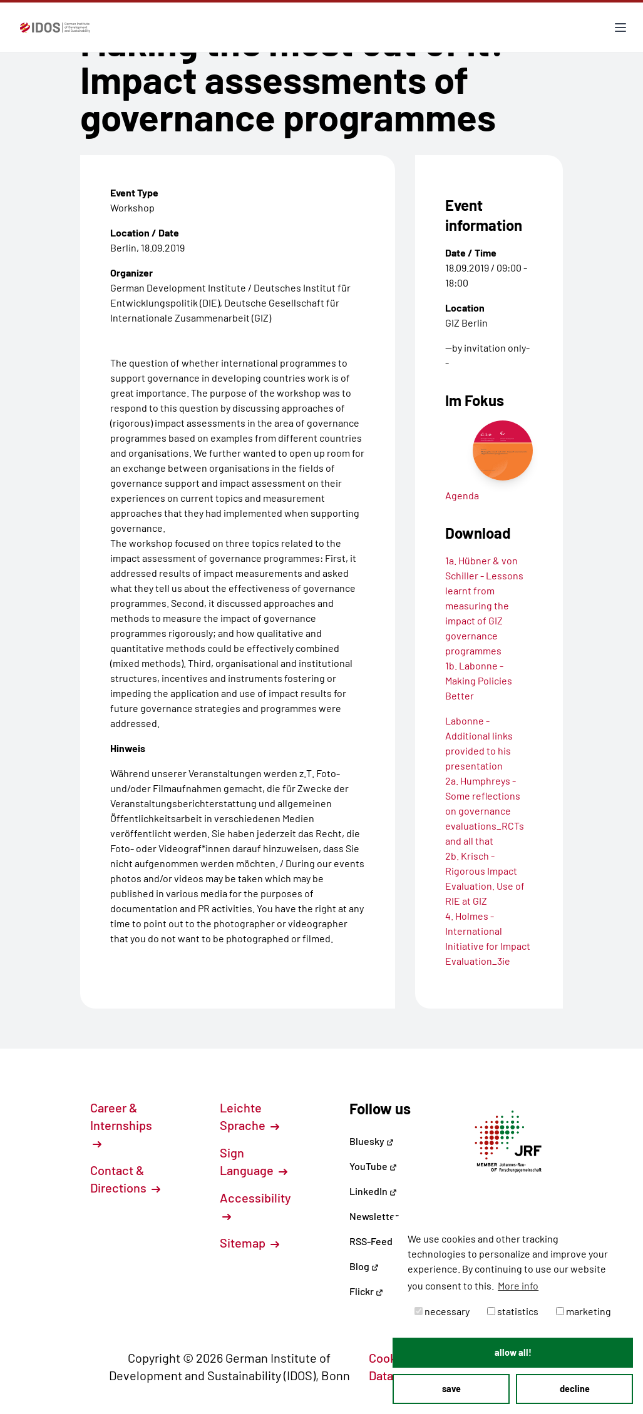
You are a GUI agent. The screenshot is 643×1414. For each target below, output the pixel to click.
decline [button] (575, 1388)
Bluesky (371, 1141)
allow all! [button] (513, 1352)
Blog (364, 1266)
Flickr (366, 1291)
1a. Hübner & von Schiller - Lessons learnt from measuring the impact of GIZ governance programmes (484, 605)
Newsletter (374, 1216)
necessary (442, 1311)
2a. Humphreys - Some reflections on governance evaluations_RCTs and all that (484, 811)
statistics (512, 1311)
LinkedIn (373, 1191)
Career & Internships (121, 1124)
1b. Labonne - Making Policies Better (478, 680)
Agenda (462, 495)
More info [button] (518, 1285)
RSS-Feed (371, 1241)
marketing (583, 1311)
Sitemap (249, 1242)
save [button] (451, 1388)
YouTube (373, 1166)
